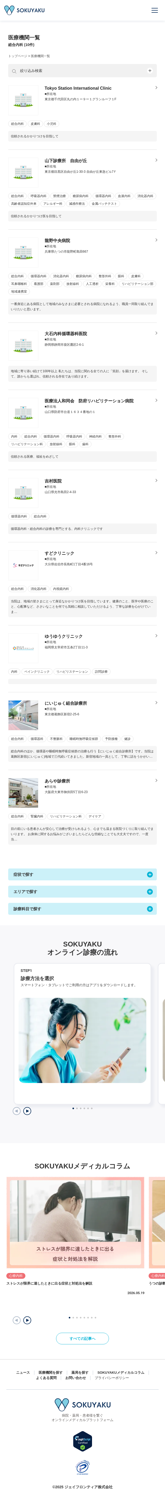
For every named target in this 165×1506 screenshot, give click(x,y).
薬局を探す (80, 1373)
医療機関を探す (51, 1373)
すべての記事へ (82, 1338)
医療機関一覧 (40, 56)
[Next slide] (27, 1111)
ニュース (23, 1373)
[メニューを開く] (155, 10)
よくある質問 (46, 1378)
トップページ (17, 56)
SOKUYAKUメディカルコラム (120, 1373)
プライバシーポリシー (112, 1378)
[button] (27, 1320)
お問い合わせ (75, 1378)
